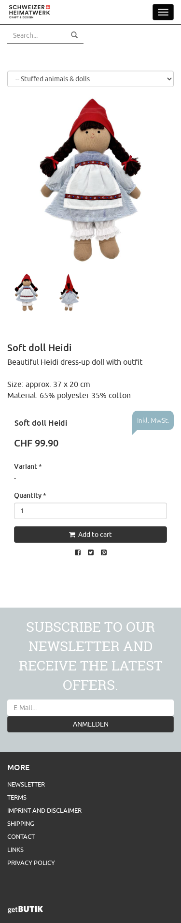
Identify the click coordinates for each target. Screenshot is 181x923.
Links (15, 849)
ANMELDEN (91, 724)
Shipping (20, 823)
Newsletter (26, 784)
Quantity (30, 495)
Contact (21, 836)
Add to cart (90, 534)
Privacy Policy (31, 862)
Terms (17, 797)
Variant (28, 466)
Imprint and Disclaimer (44, 810)
